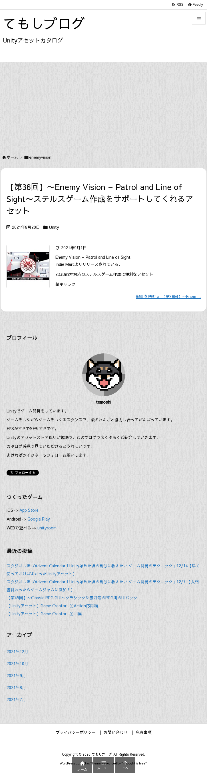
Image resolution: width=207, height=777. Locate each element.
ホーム (12, 157)
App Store (29, 510)
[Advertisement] (103, 105)
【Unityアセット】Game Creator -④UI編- (45, 613)
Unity (54, 227)
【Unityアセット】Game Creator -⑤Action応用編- (53, 605)
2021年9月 (16, 675)
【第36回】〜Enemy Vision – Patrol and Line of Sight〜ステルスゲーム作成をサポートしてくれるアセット (99, 198)
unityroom (47, 528)
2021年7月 (16, 699)
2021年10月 (17, 663)
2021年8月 (16, 687)
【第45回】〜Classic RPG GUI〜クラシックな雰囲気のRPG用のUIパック (72, 597)
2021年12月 (17, 651)
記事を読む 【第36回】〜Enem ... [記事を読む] (168, 296)
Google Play (38, 519)
